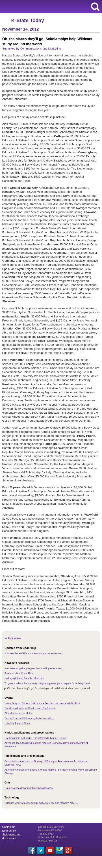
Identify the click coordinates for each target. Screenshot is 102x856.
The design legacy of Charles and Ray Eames (29, 708)
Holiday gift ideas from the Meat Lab (24, 678)
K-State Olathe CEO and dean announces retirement (33, 653)
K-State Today (27, 20)
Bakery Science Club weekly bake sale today (29, 718)
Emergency (9, 830)
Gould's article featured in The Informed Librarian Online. (35, 738)
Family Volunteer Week (17, 723)
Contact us (8, 827)
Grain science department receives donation (28, 788)
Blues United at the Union (18, 713)
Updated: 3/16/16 (47, 840)
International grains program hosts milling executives (33, 668)
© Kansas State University (52, 837)
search (95, 6)
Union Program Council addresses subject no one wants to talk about (42, 703)
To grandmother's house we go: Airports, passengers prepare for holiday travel (47, 683)
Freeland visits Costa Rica (18, 673)
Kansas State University (41, 6)
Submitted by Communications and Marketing (31, 48)
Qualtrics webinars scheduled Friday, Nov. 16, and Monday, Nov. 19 (41, 803)
